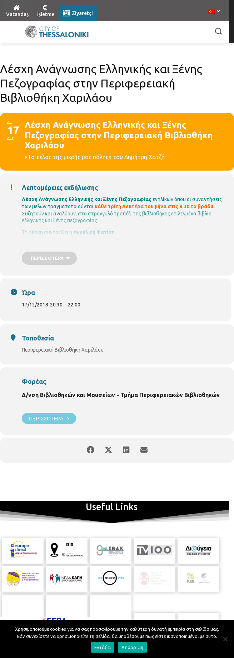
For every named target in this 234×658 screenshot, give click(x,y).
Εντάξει (102, 647)
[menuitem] (213, 11)
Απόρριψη (132, 647)
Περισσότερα (49, 418)
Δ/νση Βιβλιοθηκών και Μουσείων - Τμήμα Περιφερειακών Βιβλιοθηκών (121, 395)
